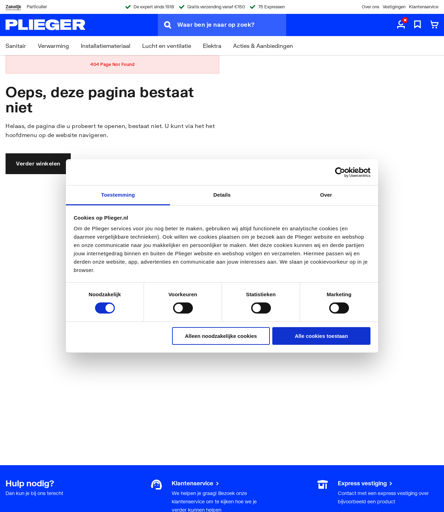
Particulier (37, 6)
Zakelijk (13, 6)
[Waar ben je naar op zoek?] (231, 25)
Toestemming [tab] (118, 195)
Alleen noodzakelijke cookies (221, 336)
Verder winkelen (38, 163)
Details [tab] (222, 195)
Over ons (370, 6)
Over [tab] (326, 195)
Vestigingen (394, 6)
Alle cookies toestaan (321, 336)
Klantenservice (423, 6)
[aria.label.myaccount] (401, 25)
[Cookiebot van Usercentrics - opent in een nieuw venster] (340, 172)
